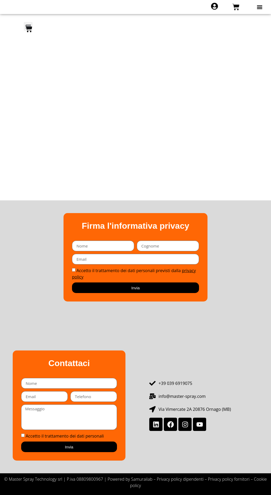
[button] (259, 7)
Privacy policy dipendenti (180, 479)
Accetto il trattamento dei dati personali (65, 436)
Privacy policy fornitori (229, 479)
